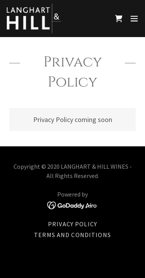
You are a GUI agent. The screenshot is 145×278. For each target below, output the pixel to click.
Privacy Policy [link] (72, 224)
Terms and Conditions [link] (72, 235)
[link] (33, 18)
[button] (134, 18)
